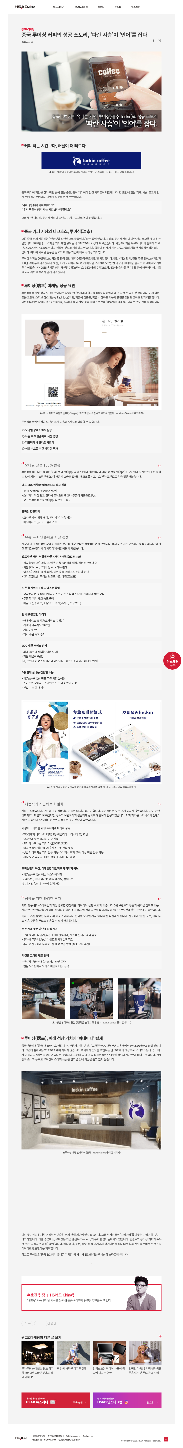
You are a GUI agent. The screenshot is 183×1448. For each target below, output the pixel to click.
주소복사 (159, 40)
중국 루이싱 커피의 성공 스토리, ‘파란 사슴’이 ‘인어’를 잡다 (84, 34)
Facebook (153, 40)
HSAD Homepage (72, 1436)
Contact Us (87, 1436)
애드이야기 (58, 7)
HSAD (20, 1435)
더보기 (160, 1336)
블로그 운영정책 (38, 1436)
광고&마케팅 (81, 7)
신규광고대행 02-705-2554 (69, 1440)
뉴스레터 (135, 7)
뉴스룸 (117, 7)
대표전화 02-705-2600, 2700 (44, 1440)
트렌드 (101, 7)
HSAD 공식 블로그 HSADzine (25, 7)
